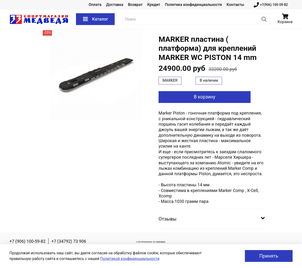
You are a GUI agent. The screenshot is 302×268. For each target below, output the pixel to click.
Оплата (95, 4)
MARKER (170, 80)
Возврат (135, 4)
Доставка (114, 4)
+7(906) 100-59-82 (271, 4)
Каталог (95, 19)
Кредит (153, 4)
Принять (268, 256)
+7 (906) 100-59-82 (27, 241)
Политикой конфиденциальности (129, 258)
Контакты (235, 4)
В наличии (209, 80)
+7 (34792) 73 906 (68, 241)
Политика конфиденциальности (193, 4)
